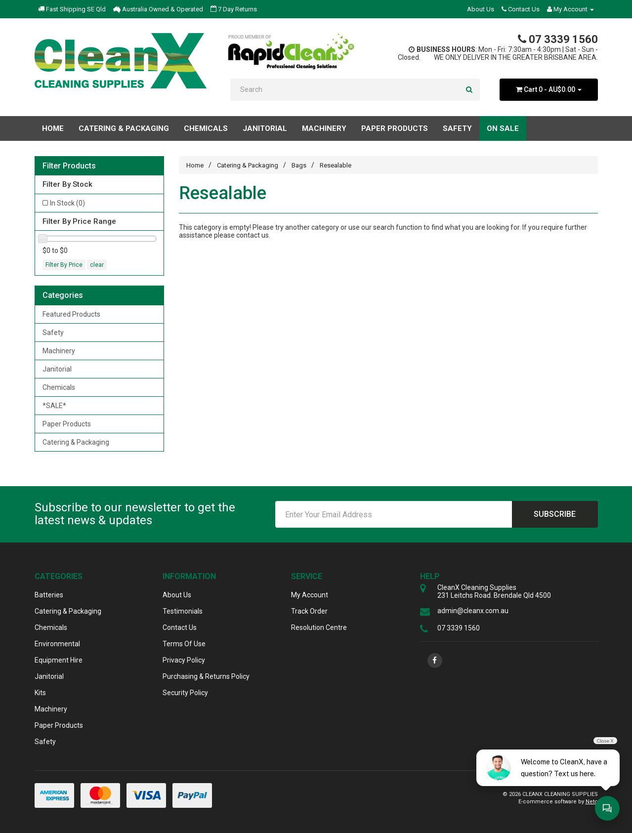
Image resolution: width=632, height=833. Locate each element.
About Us (480, 9)
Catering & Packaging (75, 442)
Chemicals (58, 387)
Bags (299, 165)
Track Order (309, 611)
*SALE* (54, 406)
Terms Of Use (184, 644)
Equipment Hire (59, 660)
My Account (309, 595)
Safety (53, 332)
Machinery (58, 351)
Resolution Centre (319, 627)
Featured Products (71, 314)
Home (53, 128)
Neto (592, 801)
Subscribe (555, 514)
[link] (434, 660)
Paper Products (66, 424)
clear (97, 264)
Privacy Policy (184, 660)
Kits (40, 693)
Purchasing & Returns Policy (206, 676)
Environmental (57, 644)
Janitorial (57, 369)
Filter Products (69, 166)
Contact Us (521, 9)
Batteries (49, 595)
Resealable (335, 165)
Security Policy (185, 693)
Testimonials (183, 611)
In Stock (67, 203)
